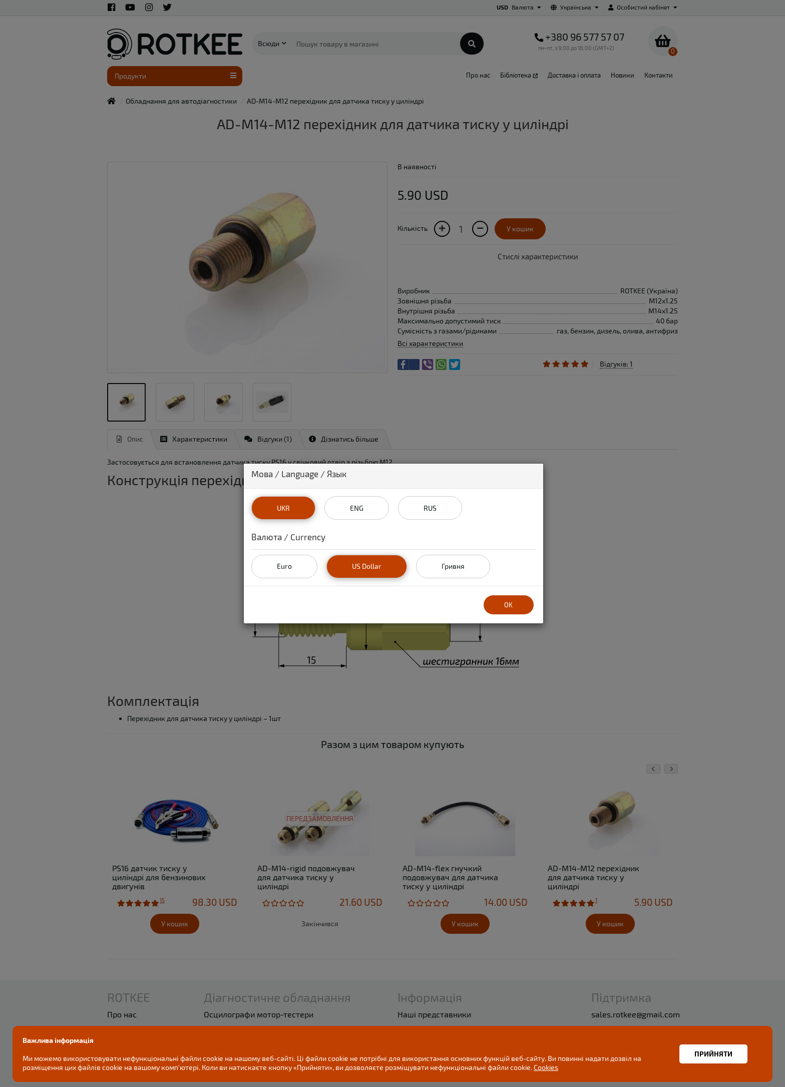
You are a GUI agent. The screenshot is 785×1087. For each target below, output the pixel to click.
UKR (282, 507)
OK (508, 604)
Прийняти (713, 1053)
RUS (430, 507)
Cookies (546, 1067)
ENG (356, 507)
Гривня (452, 566)
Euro (284, 566)
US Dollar (366, 566)
